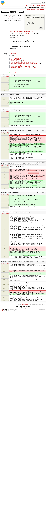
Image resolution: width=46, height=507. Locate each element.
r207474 (2, 165)
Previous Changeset (31, 9)
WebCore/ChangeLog (16, 61)
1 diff (21, 58)
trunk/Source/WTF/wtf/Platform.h (10, 94)
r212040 (7, 76)
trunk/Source (12, 53)
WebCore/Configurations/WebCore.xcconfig (21, 62)
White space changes (32, 24)
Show (27, 17)
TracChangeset (25, 304)
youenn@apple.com (26, 33)
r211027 (2, 132)
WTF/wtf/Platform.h (16, 59)
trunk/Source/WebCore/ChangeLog (10, 110)
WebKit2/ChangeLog (16, 65)
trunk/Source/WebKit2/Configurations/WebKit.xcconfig (15, 212)
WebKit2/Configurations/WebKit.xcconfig (20, 66)
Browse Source (34, 7)
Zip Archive (27, 308)
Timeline (26, 7)
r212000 (2, 76)
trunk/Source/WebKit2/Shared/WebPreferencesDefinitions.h (17, 261)
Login (26, 5)
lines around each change (36, 17)
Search (42, 7)
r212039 (2, 194)
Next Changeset (40, 9)
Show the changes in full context (33, 19)
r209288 (2, 213)
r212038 (2, 111)
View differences (29, 15)
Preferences (31, 5)
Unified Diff (19, 308)
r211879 (2, 263)
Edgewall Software (15, 310)
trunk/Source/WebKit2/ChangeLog (10, 192)
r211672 (2, 96)
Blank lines (30, 22)
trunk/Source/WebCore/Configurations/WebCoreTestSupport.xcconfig (19, 163)
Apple (44, 309)
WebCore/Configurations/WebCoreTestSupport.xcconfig (24, 63)
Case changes (31, 23)
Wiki (20, 7)
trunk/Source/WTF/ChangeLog (9, 75)
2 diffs (34, 67)
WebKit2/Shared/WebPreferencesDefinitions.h (22, 67)
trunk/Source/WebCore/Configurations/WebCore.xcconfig (16, 130)
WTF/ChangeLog (15, 58)
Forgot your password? (40, 5)
